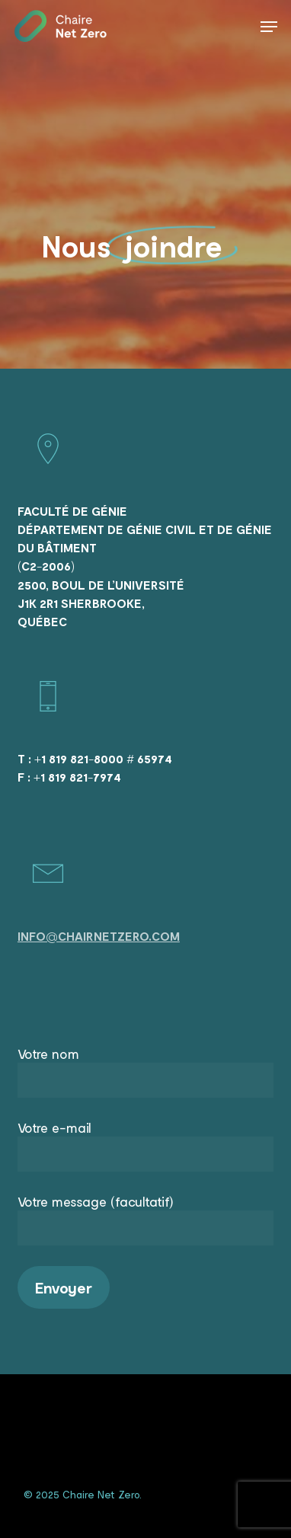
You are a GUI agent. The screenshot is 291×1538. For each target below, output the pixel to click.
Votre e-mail (145, 1145)
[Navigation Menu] (269, 26)
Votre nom (145, 1071)
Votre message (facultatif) (145, 1219)
